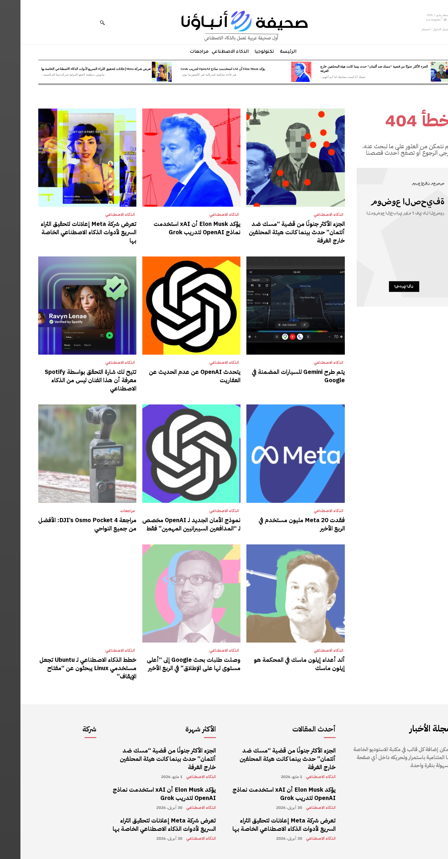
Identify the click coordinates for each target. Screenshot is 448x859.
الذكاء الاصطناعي (308, 215)
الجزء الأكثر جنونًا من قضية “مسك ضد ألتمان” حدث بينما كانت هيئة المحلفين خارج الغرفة (276, 232)
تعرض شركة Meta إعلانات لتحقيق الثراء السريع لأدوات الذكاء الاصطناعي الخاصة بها (76, 69)
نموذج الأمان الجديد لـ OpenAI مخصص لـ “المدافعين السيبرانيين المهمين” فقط (171, 524)
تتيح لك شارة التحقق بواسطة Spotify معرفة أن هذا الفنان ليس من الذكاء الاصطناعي (70, 380)
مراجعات (107, 511)
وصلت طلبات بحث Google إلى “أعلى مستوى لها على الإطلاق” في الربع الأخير (173, 663)
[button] (81, 22)
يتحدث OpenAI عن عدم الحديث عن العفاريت (174, 376)
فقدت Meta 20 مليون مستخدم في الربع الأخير (281, 524)
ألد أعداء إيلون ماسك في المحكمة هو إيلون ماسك (278, 663)
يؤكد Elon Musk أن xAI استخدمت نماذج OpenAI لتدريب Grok (202, 69)
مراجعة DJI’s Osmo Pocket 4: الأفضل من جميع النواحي (67, 524)
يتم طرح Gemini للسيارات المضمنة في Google (277, 376)
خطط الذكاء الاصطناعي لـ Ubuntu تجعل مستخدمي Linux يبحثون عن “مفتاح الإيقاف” (67, 668)
